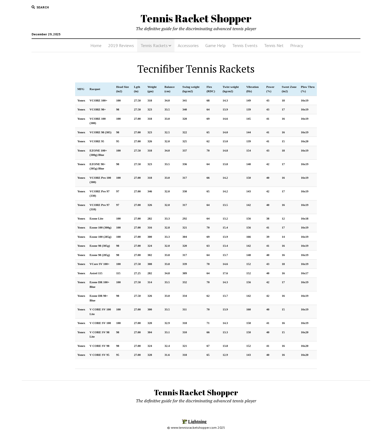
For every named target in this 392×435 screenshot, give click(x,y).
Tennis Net (274, 45)
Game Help (215, 45)
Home (96, 45)
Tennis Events (245, 45)
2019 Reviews (121, 45)
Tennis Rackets (154, 45)
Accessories (188, 45)
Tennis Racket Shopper (196, 18)
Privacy (296, 45)
